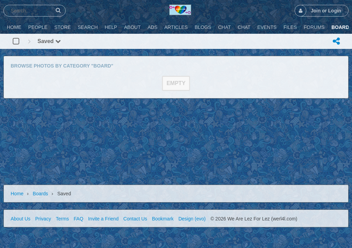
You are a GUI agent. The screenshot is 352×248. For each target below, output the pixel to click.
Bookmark (163, 218)
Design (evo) (192, 218)
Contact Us (135, 218)
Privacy (43, 218)
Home (17, 193)
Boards (40, 193)
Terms (62, 218)
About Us (21, 218)
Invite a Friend (103, 218)
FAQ (78, 218)
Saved (49, 41)
